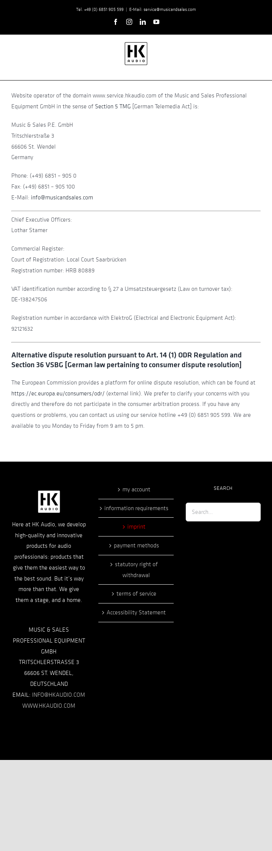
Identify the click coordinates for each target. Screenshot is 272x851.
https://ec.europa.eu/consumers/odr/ (58, 393)
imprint (136, 526)
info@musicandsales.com (62, 197)
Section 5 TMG (113, 106)
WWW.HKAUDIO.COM (48, 706)
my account (136, 489)
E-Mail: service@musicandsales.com (162, 9)
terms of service (136, 593)
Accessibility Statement (136, 612)
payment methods (136, 545)
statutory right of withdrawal (136, 570)
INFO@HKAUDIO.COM (58, 695)
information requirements (136, 508)
